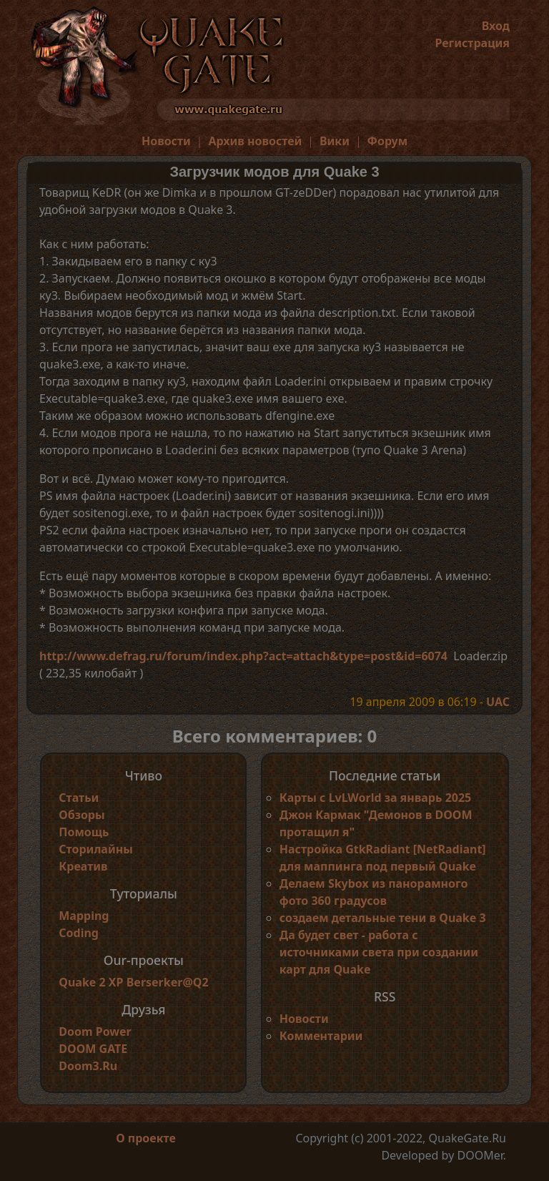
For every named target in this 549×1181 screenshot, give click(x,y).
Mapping (84, 915)
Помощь (84, 832)
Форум (387, 141)
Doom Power (95, 1031)
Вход (496, 26)
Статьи (79, 797)
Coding (79, 933)
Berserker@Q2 (168, 982)
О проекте (146, 1138)
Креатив (83, 866)
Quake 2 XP (92, 982)
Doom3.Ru (88, 1066)
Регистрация (472, 43)
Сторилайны (96, 849)
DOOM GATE (93, 1049)
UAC (498, 702)
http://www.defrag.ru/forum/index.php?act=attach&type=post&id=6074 (243, 656)
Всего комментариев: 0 (274, 736)
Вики (335, 141)
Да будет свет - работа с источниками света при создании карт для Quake (379, 952)
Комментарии (321, 1036)
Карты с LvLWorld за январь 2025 (376, 797)
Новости (166, 141)
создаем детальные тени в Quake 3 (383, 918)
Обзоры (81, 815)
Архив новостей (255, 141)
